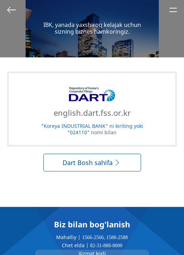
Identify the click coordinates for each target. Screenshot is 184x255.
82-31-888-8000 (106, 245)
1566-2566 (93, 237)
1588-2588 (117, 237)
